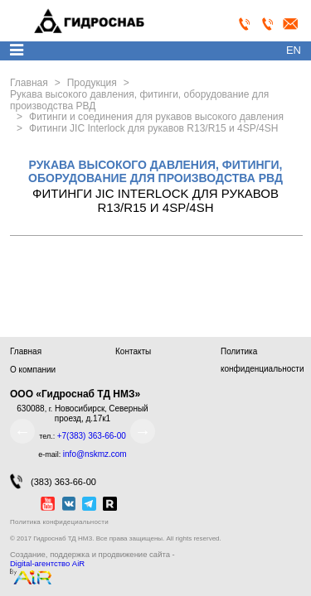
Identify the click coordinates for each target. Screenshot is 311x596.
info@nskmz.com (95, 454)
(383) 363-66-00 (53, 481)
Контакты (133, 351)
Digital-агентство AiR (47, 563)
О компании (33, 369)
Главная (25, 351)
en (293, 50)
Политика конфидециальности (59, 522)
